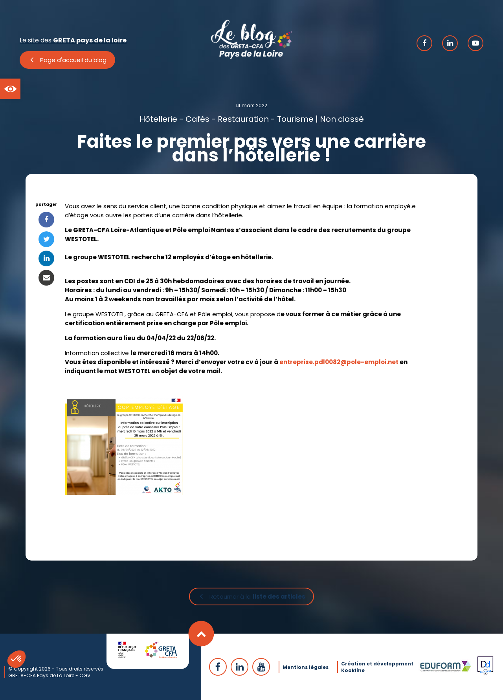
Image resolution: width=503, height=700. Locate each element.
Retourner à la (257, 597)
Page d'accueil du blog (73, 60)
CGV (84, 675)
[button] (10, 89)
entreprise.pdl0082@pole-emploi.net (338, 362)
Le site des (73, 40)
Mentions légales (306, 666)
